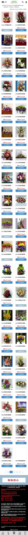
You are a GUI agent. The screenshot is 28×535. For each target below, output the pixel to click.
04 (16, 472)
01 (8, 472)
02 (11, 472)
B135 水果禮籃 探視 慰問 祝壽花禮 (10, 25)
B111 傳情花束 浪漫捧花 (22, 300)
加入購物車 (21, 30)
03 (14, 472)
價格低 (25, 9)
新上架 (17, 9)
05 (19, 472)
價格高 (21, 9)
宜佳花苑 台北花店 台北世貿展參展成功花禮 (12, 5)
